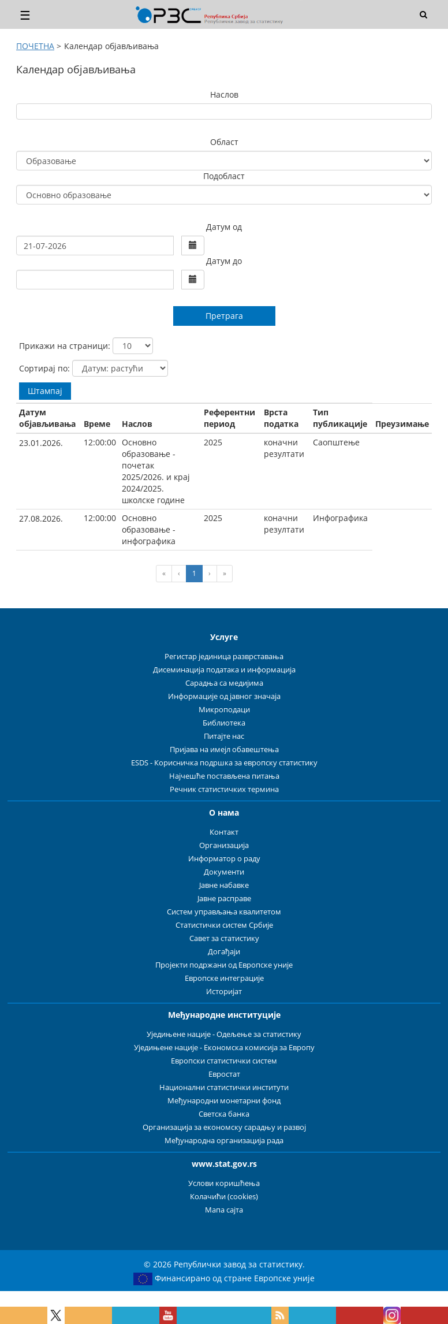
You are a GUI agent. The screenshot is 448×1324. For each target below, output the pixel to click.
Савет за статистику (224, 938)
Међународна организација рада (224, 1141)
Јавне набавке (224, 885)
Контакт (224, 832)
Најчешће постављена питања (224, 776)
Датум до (224, 260)
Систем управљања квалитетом (224, 912)
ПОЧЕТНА (35, 45)
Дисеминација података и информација (224, 670)
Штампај (45, 390)
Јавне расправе (224, 898)
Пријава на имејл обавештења (224, 749)
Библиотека (224, 723)
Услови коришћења (224, 1183)
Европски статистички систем (224, 1061)
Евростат (224, 1074)
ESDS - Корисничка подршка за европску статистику (224, 763)
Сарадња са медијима (224, 683)
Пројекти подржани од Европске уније (224, 965)
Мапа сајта (224, 1210)
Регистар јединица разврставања (224, 656)
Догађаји (224, 952)
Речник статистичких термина (224, 789)
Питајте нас (224, 736)
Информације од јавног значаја (224, 696)
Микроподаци (224, 710)
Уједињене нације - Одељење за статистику (224, 1034)
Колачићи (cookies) (224, 1197)
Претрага (224, 315)
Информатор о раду (224, 859)
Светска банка (224, 1114)
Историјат (224, 991)
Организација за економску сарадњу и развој (224, 1127)
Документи (224, 872)
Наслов (224, 94)
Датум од (224, 226)
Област (224, 141)
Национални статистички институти (224, 1087)
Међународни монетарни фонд (224, 1101)
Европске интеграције (224, 978)
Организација (224, 845)
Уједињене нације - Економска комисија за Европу (224, 1047)
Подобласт (224, 175)
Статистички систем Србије (224, 925)
